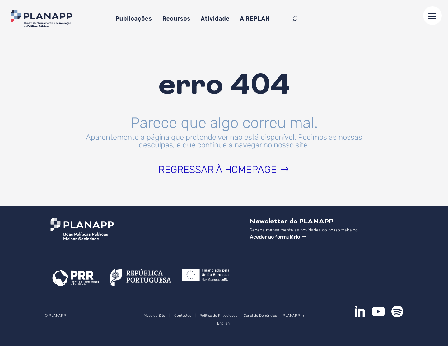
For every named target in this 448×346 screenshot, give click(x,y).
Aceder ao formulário (275, 237)
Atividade (215, 19)
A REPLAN (255, 19)
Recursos (176, 19)
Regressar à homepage (217, 169)
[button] (432, 15)
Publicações (133, 19)
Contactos (182, 315)
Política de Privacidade (218, 315)
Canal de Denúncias (261, 315)
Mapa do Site (154, 315)
